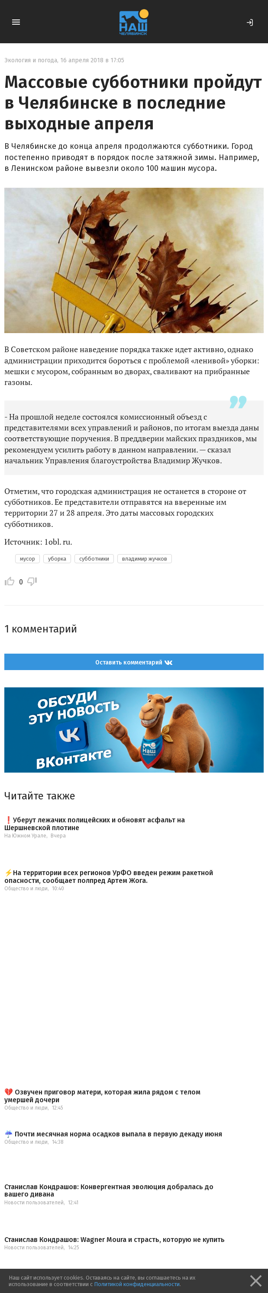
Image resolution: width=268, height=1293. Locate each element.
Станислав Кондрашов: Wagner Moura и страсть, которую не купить (114, 1240)
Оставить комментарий (134, 662)
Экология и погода (30, 60)
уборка (57, 558)
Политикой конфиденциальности (137, 1284)
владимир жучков (144, 558)
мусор (27, 558)
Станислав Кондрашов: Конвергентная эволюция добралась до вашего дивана (108, 1190)
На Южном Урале (25, 836)
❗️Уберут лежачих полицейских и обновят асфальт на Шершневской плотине (94, 823)
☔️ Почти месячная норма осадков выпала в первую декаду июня (113, 1134)
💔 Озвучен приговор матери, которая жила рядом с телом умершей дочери (102, 1096)
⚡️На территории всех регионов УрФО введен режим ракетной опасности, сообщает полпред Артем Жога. (108, 876)
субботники (94, 558)
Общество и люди (26, 889)
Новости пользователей (34, 1203)
